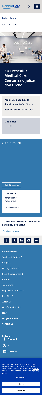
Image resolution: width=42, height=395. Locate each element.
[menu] (37, 6)
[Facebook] (6, 240)
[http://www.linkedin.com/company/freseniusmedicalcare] (10, 351)
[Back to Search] (10, 24)
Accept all (21, 391)
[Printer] (36, 240)
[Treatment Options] (13, 257)
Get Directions (12, 185)
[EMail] (28, 240)
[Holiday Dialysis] (12, 268)
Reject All (21, 384)
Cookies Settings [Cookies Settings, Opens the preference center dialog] (21, 377)
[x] (14, 240)
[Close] (39, 360)
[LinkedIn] (21, 240)
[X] (6, 345)
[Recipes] (8, 262)
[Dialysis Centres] (9, 18)
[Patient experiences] (13, 274)
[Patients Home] (10, 251)
